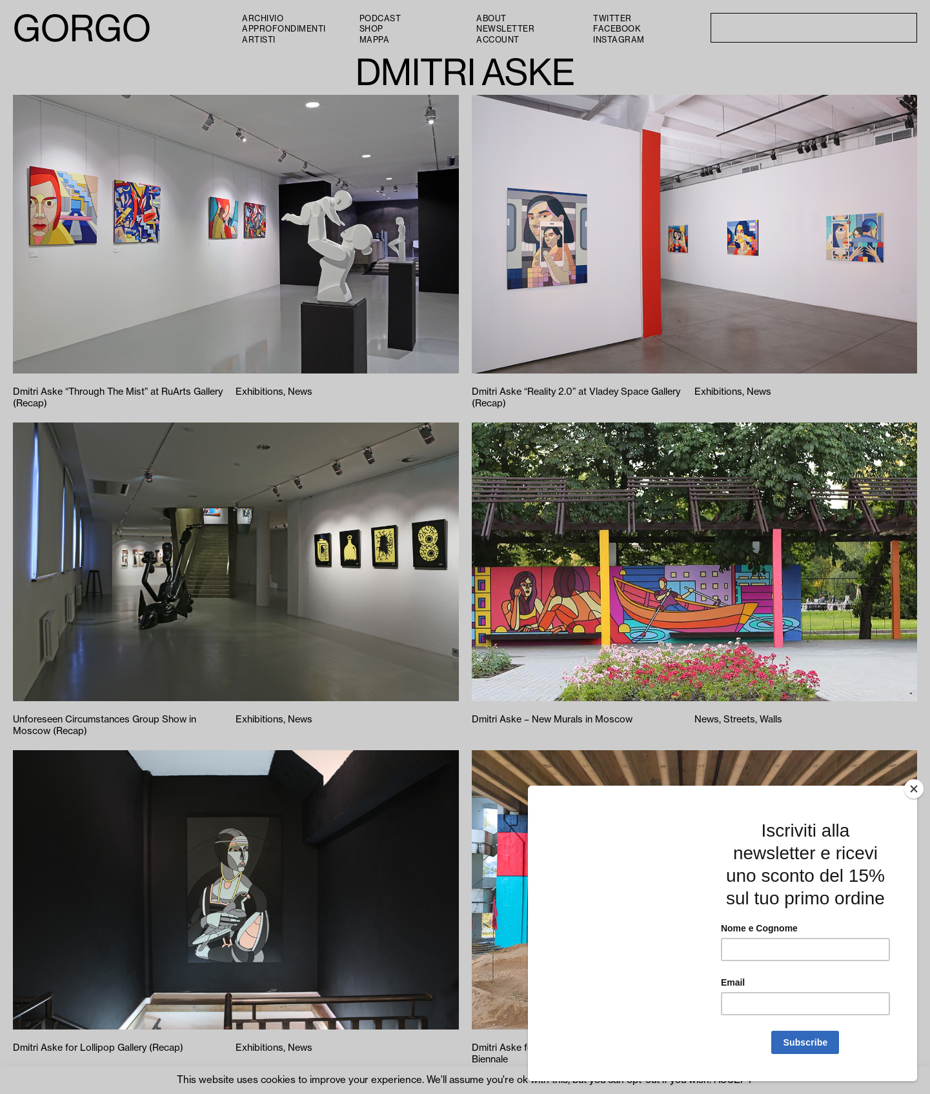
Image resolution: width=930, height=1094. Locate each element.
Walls (771, 719)
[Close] (914, 789)
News (300, 392)
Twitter (612, 19)
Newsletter (505, 29)
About (491, 19)
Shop (371, 29)
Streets (739, 719)
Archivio (262, 19)
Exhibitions (259, 392)
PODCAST (380, 19)
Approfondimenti (284, 29)
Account (498, 40)
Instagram (619, 40)
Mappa (374, 40)
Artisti (259, 40)
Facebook (616, 29)
